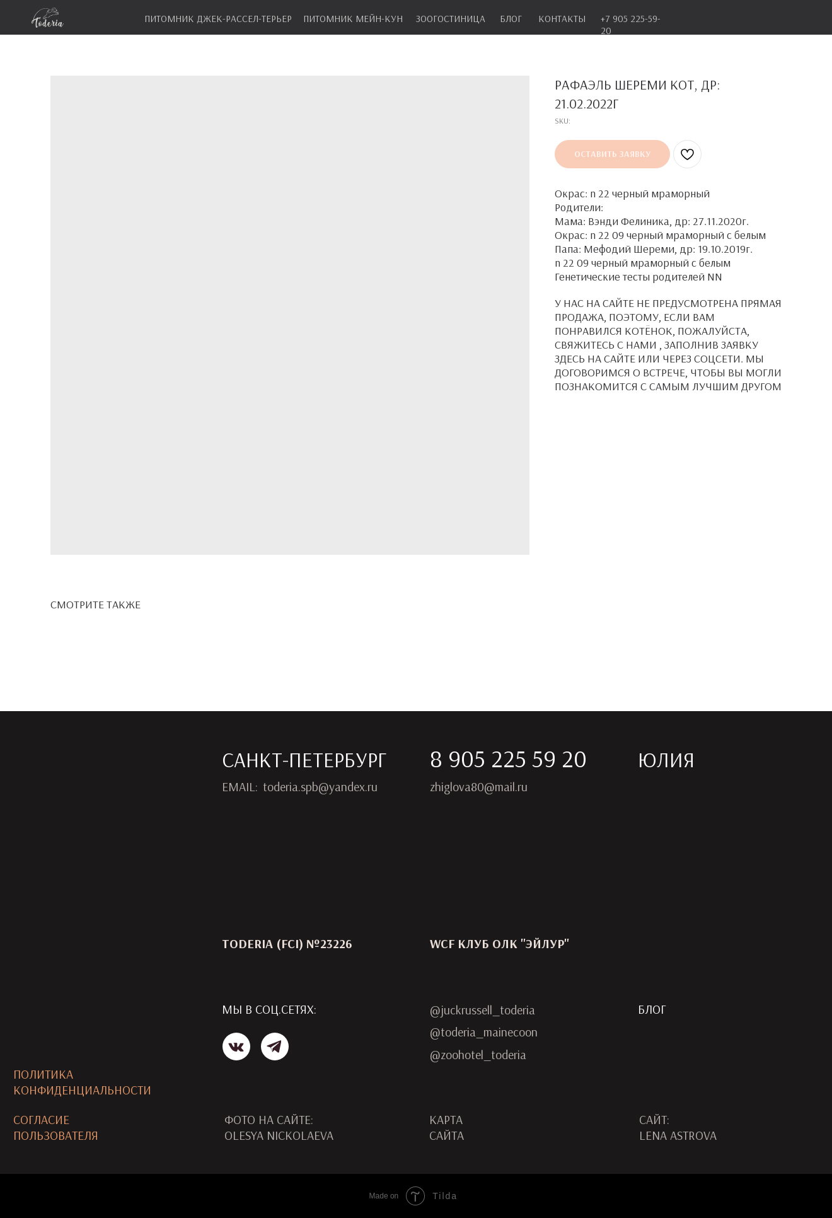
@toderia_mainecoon (484, 1032)
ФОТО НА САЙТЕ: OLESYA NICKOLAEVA (278, 1127)
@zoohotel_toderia (478, 1054)
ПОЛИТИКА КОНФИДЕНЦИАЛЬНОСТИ (82, 1082)
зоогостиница (450, 19)
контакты (562, 19)
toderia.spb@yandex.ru (320, 786)
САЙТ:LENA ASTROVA (678, 1127)
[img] (236, 1046)
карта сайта (446, 1127)
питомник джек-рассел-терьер (218, 19)
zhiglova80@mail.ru (479, 786)
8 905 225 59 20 (508, 758)
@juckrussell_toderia (482, 1010)
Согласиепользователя (55, 1127)
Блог (652, 1009)
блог (511, 19)
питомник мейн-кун (353, 19)
